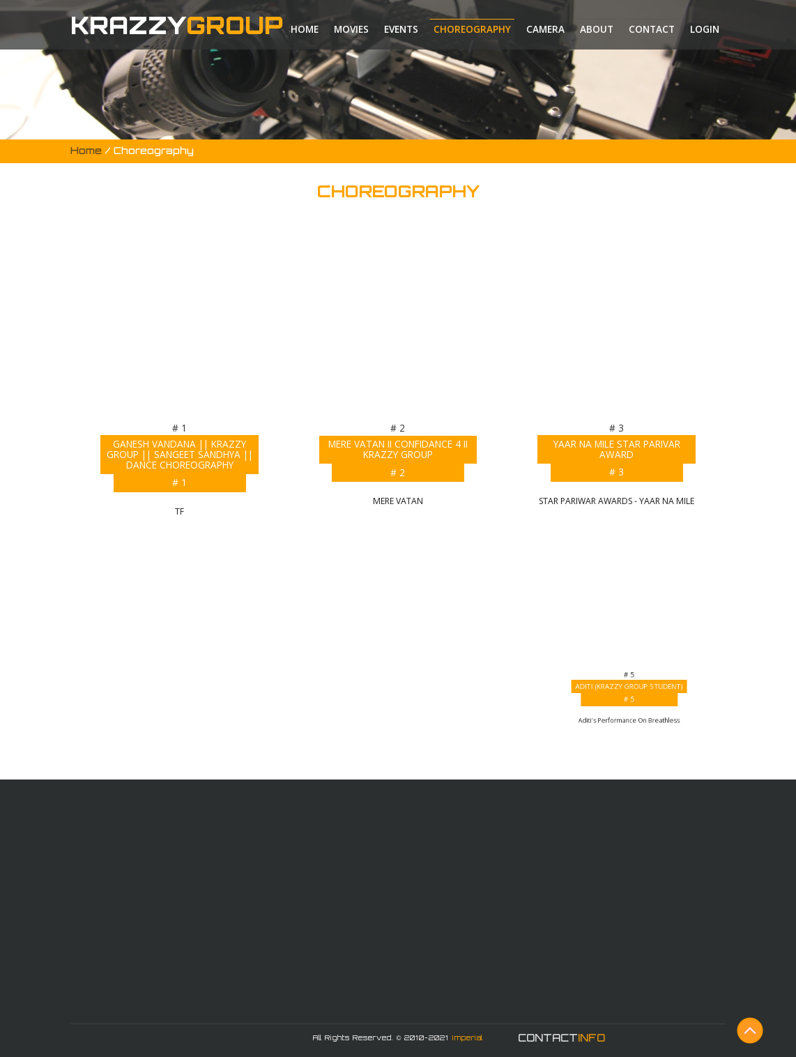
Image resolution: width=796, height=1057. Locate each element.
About (596, 29)
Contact (652, 29)
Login (704, 29)
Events (401, 29)
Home (305, 29)
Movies (351, 29)
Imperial (468, 1037)
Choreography (472, 29)
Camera (545, 29)
